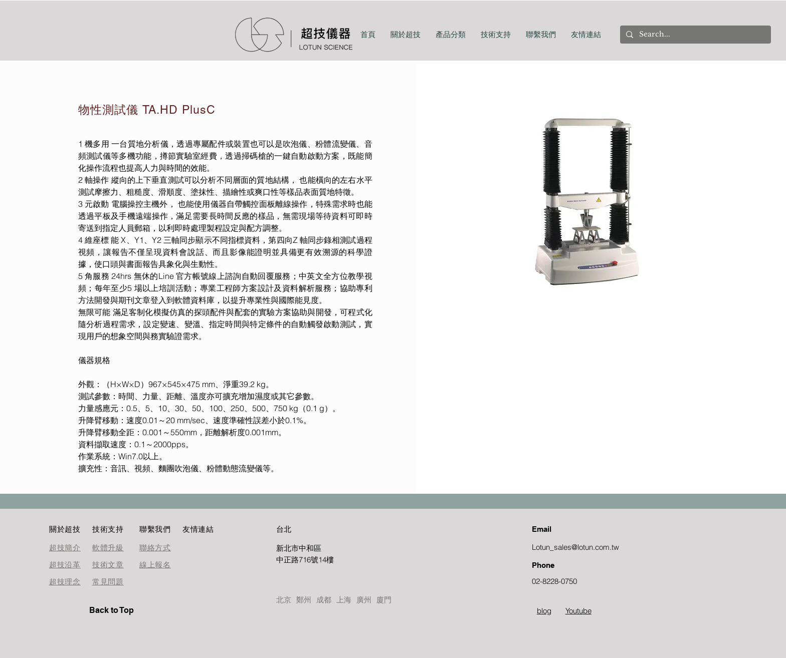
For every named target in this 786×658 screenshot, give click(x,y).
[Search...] (694, 35)
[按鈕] (311, 554)
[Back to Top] (124, 610)
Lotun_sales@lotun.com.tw (575, 547)
